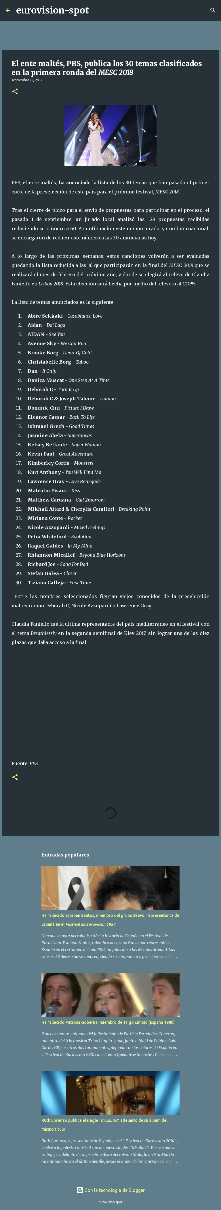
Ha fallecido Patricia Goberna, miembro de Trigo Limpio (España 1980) (108, 1022)
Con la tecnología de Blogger (111, 1190)
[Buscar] (97, 10)
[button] (15, 92)
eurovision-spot (52, 10)
